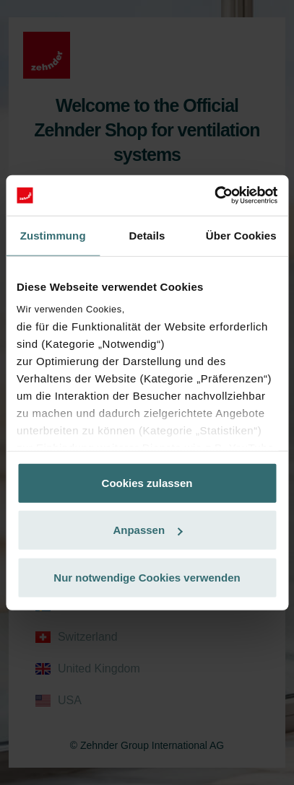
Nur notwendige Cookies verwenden (146, 577)
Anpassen (147, 530)
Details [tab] (147, 235)
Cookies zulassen (147, 482)
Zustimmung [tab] (53, 235)
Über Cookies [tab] (241, 235)
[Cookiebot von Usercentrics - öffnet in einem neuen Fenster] (214, 195)
